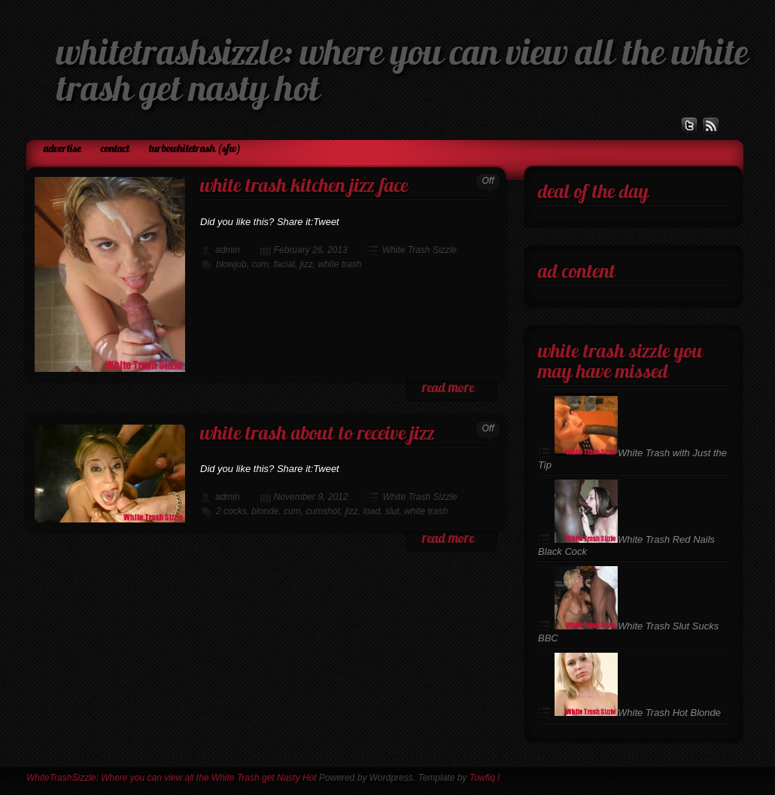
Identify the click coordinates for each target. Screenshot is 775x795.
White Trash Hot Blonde (638, 712)
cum (260, 264)
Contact (115, 149)
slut (392, 511)
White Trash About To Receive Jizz (317, 435)
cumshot (322, 511)
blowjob (231, 264)
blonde (264, 511)
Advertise (62, 149)
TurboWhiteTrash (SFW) (195, 149)
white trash (339, 264)
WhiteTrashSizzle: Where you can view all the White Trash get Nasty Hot (171, 777)
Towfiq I (485, 777)
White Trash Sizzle (419, 250)
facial (284, 264)
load (371, 511)
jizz (305, 264)
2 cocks (231, 511)
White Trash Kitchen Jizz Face (304, 187)
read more (448, 389)
